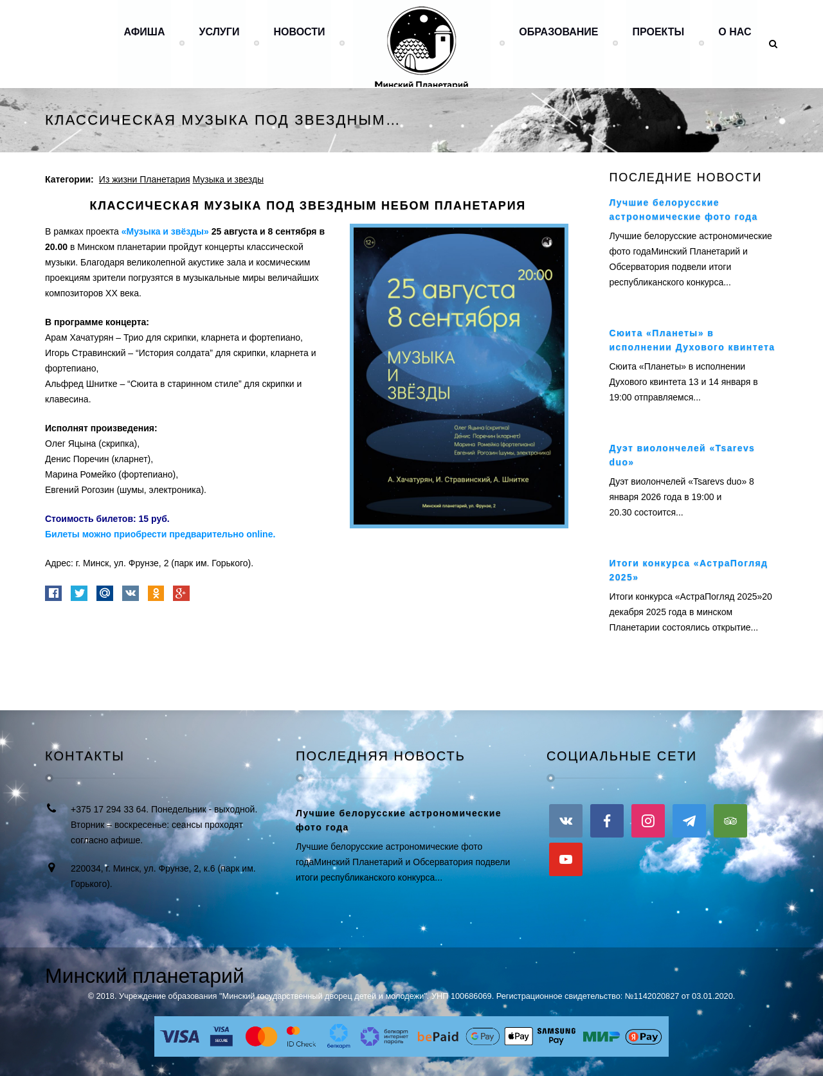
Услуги (216, 43)
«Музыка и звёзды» (165, 231)
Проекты (657, 43)
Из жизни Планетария (144, 179)
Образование (557, 43)
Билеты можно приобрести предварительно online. (160, 534)
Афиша (140, 43)
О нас (734, 43)
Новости (296, 43)
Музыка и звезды (228, 179)
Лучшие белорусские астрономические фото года (399, 820)
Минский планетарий (144, 976)
